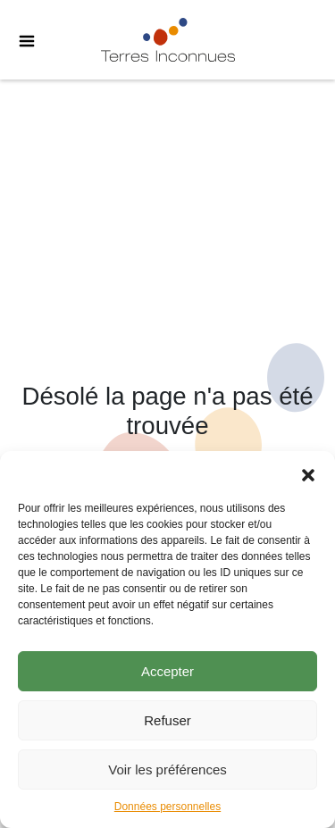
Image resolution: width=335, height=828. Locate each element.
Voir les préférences (167, 769)
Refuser (167, 720)
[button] (308, 473)
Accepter (167, 671)
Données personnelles (167, 806)
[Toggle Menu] (18, 40)
